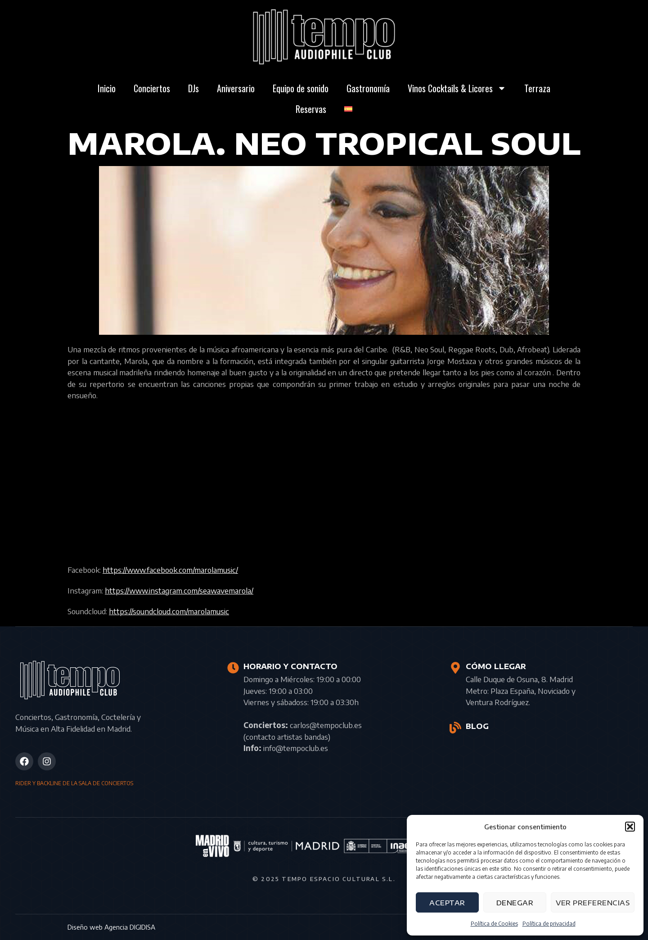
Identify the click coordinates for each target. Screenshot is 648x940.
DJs (193, 88)
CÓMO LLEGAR (496, 666)
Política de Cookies (494, 923)
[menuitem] (348, 109)
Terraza (537, 88)
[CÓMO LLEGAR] (455, 667)
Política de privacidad (549, 923)
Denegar (515, 903)
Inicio (107, 88)
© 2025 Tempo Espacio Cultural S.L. (324, 878)
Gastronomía (368, 88)
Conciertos (152, 88)
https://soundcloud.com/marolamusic (169, 611)
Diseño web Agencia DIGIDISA (111, 927)
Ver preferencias (593, 903)
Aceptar (447, 903)
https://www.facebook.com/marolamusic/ (170, 570)
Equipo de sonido (300, 88)
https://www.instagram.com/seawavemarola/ (179, 590)
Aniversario (236, 88)
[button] (630, 826)
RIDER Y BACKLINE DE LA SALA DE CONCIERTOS (74, 783)
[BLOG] (455, 727)
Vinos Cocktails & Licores (457, 88)
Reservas (311, 109)
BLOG (477, 726)
